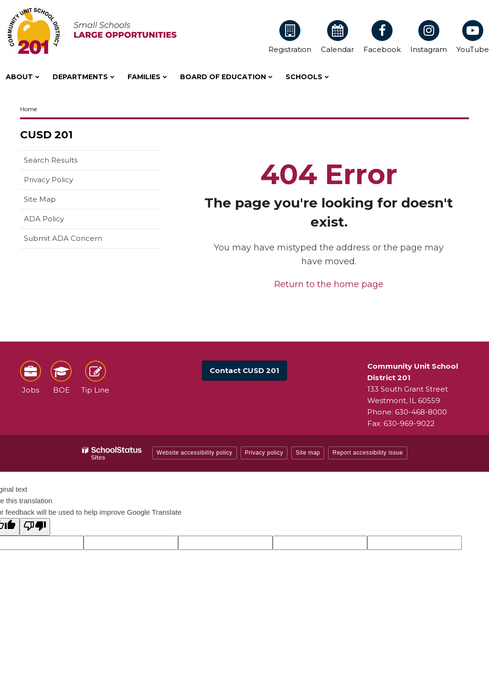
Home (28, 109)
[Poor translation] (35, 527)
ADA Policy (44, 218)
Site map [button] (308, 452)
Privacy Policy (48, 179)
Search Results (50, 160)
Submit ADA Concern (63, 238)
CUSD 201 (46, 134)
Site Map (40, 199)
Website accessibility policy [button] (195, 452)
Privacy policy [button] (264, 452)
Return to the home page (328, 284)
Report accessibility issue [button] (367, 452)
